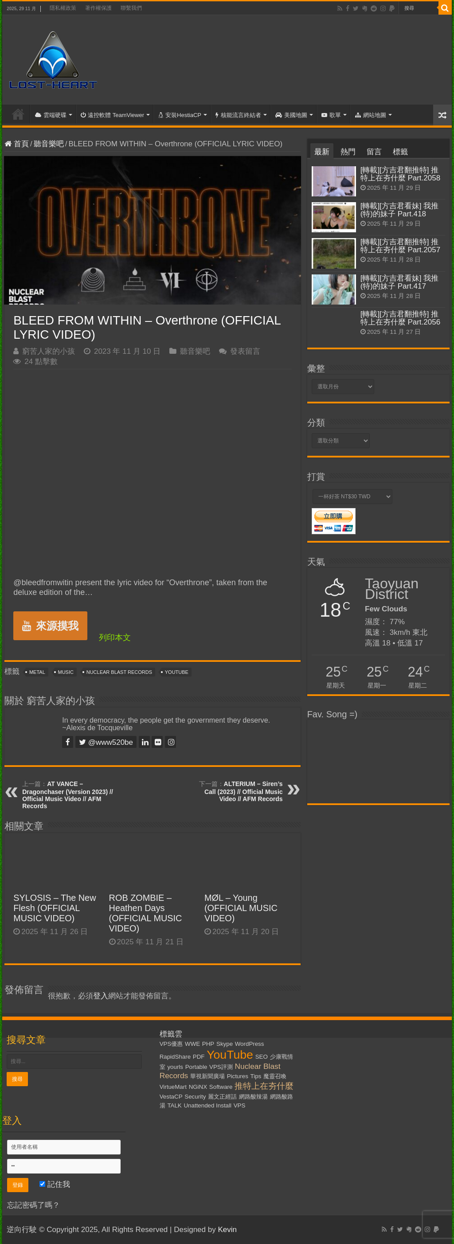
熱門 (348, 152)
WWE (192, 1044)
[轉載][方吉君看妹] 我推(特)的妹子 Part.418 (399, 210)
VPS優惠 (171, 1044)
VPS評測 (221, 1067)
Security (195, 1096)
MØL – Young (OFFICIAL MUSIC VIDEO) (241, 908)
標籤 (400, 152)
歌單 (331, 115)
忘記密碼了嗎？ (33, 1205)
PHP (208, 1044)
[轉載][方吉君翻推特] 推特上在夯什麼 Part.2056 (400, 318)
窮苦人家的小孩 (48, 351)
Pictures (237, 1076)
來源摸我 (50, 626)
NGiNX (198, 1087)
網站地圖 (370, 115)
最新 (321, 152)
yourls (175, 1067)
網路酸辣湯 (253, 1096)
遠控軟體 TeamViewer (112, 115)
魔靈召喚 (274, 1076)
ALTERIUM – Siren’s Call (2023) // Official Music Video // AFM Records (243, 791)
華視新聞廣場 (207, 1076)
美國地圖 (291, 115)
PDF (199, 1056)
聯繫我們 (131, 8)
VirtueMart (173, 1087)
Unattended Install (207, 1105)
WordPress (249, 1044)
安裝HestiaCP (179, 115)
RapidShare (175, 1056)
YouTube (176, 672)
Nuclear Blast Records (119, 672)
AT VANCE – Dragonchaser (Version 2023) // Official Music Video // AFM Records (67, 795)
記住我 (54, 1184)
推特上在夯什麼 (264, 1086)
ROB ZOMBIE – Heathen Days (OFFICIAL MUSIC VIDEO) (145, 913)
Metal (37, 672)
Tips (256, 1076)
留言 (374, 152)
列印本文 (115, 637)
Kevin (227, 1229)
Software (221, 1087)
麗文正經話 (222, 1096)
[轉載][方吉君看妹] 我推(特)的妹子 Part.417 (399, 282)
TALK (174, 1105)
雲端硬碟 (51, 115)
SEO (261, 1056)
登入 (100, 996)
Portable (196, 1067)
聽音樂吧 (49, 144)
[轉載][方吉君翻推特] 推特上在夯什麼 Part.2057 (400, 246)
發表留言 (245, 351)
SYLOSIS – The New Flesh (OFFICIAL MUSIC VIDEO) (54, 908)
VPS (240, 1105)
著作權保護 (98, 8)
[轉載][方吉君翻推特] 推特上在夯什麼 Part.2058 (400, 174)
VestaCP (171, 1096)
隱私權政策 (63, 8)
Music (66, 672)
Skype (224, 1044)
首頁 (18, 114)
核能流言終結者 (238, 115)
